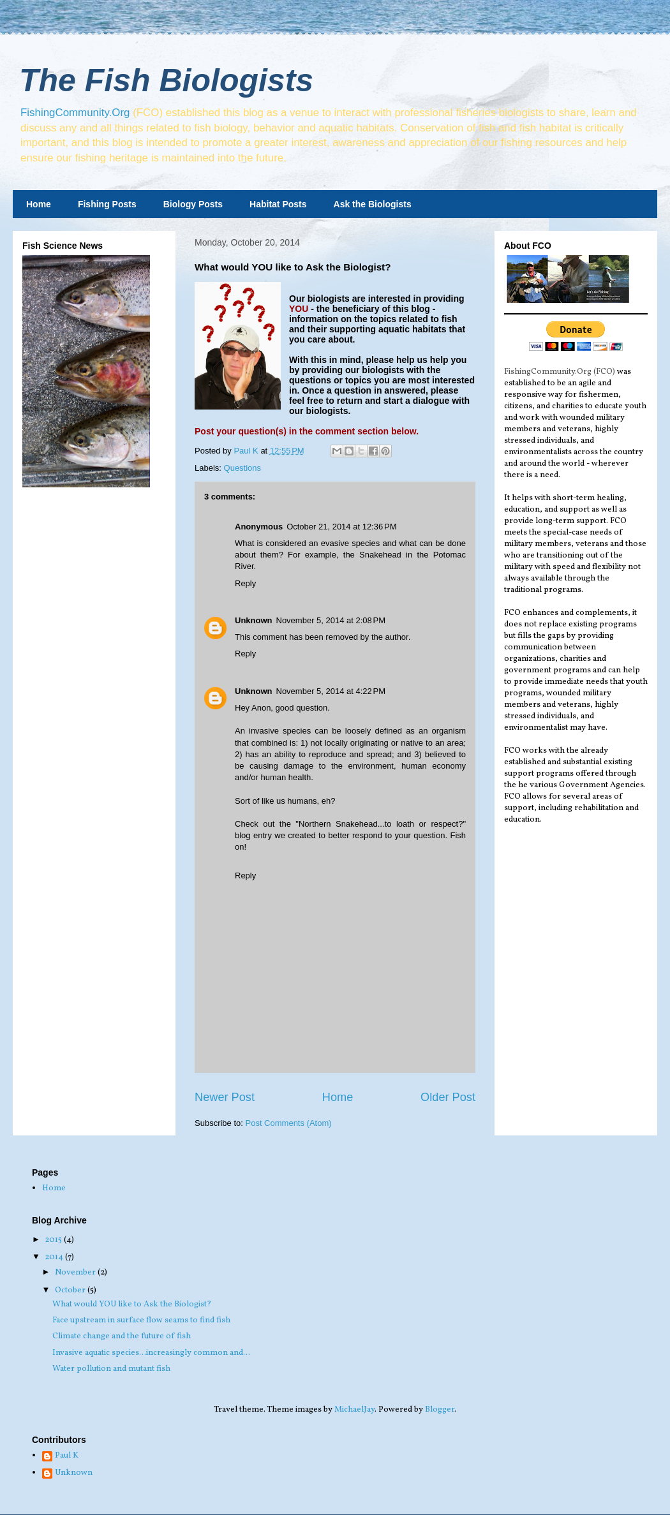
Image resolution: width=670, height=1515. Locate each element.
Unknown (253, 620)
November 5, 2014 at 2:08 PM (331, 620)
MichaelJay (354, 1409)
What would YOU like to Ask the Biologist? (131, 1304)
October (71, 1290)
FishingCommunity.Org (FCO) (559, 372)
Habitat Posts (277, 204)
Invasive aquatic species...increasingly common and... (151, 1353)
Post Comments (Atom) (289, 1123)
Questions (243, 468)
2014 (55, 1257)
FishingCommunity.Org (75, 113)
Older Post (448, 1097)
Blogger (439, 1409)
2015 (54, 1240)
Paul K (66, 1456)
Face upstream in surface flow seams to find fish (141, 1320)
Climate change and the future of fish (121, 1336)
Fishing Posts (107, 204)
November (76, 1272)
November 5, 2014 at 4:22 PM (331, 691)
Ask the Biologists (373, 204)
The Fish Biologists (166, 80)
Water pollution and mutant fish (111, 1369)
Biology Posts (193, 204)
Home (38, 204)
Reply (245, 583)
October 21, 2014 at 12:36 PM (341, 526)
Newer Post (225, 1097)
